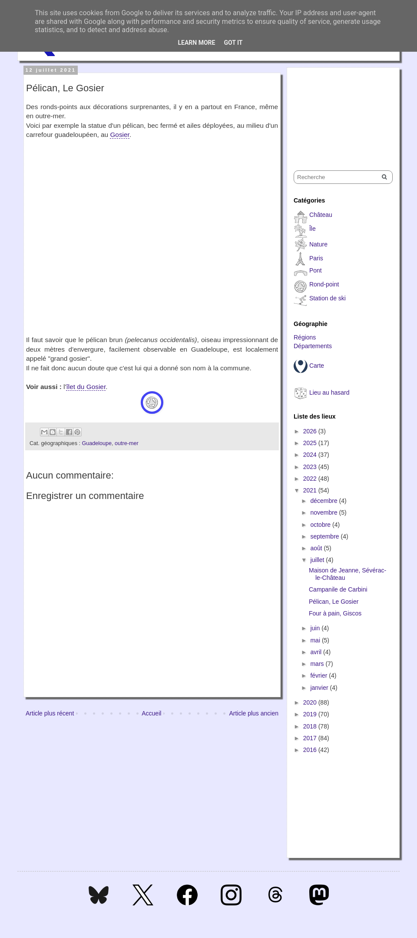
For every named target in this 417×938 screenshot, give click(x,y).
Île (312, 228)
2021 (310, 490)
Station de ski (327, 298)
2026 (310, 431)
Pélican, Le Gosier (333, 601)
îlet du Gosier (86, 386)
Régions (305, 337)
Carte (316, 365)
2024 (310, 454)
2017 (310, 738)
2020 (310, 702)
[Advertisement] (337, 111)
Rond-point (324, 284)
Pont (315, 270)
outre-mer (127, 443)
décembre (324, 500)
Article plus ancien (253, 713)
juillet (318, 559)
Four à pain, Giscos (335, 613)
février (319, 675)
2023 (310, 466)
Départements (313, 346)
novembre (324, 512)
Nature (318, 244)
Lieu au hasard (329, 392)
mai (315, 640)
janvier (320, 687)
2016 (310, 749)
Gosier (119, 134)
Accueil (151, 713)
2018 (310, 726)
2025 (310, 442)
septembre (325, 536)
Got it (233, 42)
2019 (310, 714)
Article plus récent (50, 713)
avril (316, 652)
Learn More (196, 42)
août (317, 548)
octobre (321, 524)
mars (317, 663)
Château (320, 214)
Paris (316, 258)
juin (315, 628)
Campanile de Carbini (338, 589)
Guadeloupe (97, 443)
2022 (310, 478)
